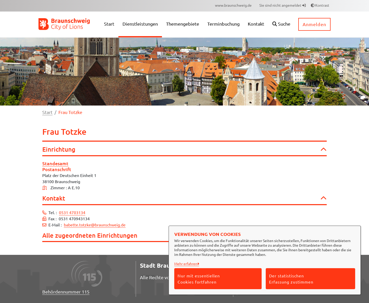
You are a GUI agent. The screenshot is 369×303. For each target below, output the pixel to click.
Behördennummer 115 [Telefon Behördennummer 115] (65, 291)
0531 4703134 (72, 212)
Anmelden (314, 24)
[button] (281, 24)
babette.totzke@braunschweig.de (95, 224)
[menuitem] (233, 5)
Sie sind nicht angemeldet (282, 5)
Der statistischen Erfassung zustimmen (291, 278)
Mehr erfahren (185, 263)
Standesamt (55, 163)
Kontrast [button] (320, 5)
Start (47, 112)
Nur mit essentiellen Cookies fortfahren (199, 278)
